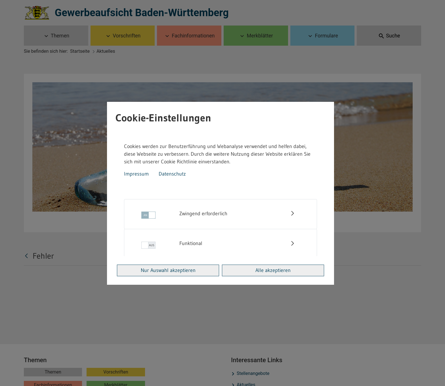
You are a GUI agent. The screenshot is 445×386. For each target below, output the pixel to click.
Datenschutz (172, 174)
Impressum (136, 174)
